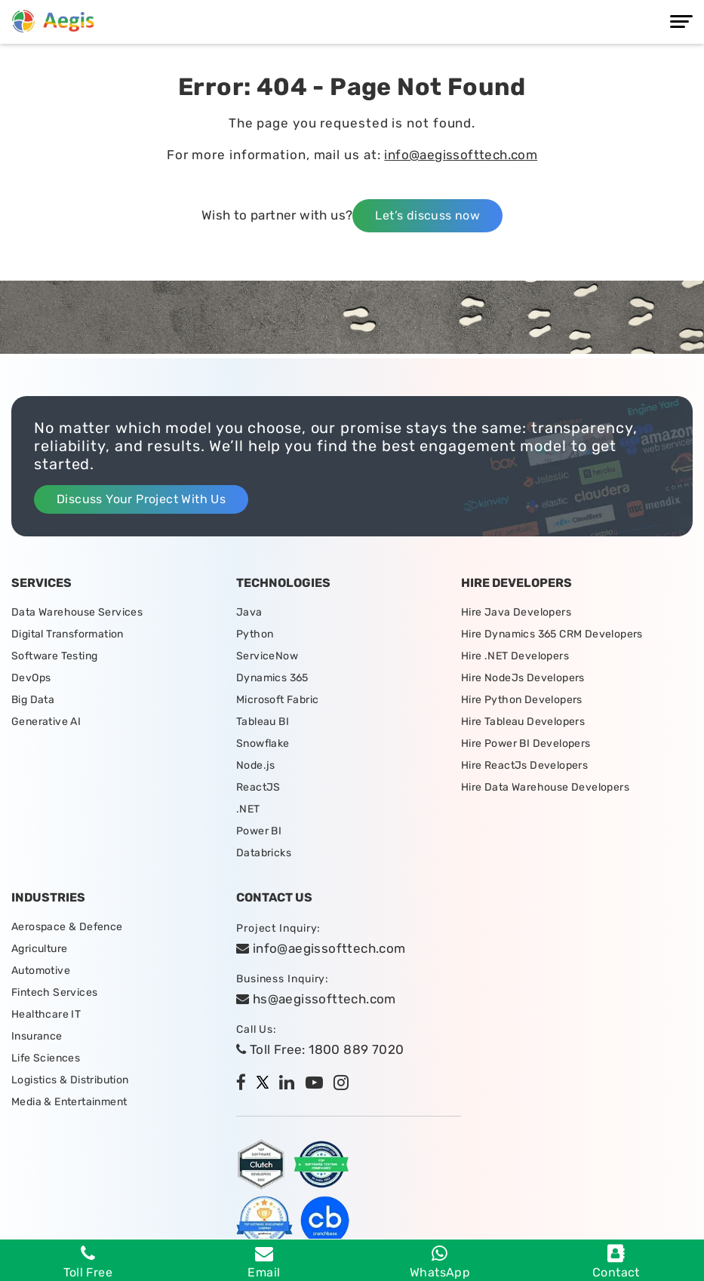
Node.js (255, 765)
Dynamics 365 (272, 677)
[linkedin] (290, 1084)
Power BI (258, 831)
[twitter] (266, 1084)
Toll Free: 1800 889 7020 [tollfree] (320, 1049)
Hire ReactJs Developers (524, 765)
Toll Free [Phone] (87, 1261)
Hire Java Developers (516, 612)
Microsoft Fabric (277, 699)
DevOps (31, 677)
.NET (248, 809)
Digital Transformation (67, 634)
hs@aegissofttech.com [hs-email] (316, 998)
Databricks (263, 852)
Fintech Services (54, 992)
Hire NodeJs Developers (523, 677)
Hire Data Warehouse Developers (545, 787)
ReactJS (258, 787)
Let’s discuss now (427, 215)
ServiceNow (267, 656)
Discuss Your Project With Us (141, 499)
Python (254, 634)
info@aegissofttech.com (460, 154)
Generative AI (46, 721)
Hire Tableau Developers (523, 721)
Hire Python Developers (522, 699)
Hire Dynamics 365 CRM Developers (552, 634)
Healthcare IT (46, 1014)
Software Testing (54, 656)
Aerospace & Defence (67, 926)
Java (249, 612)
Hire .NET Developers (515, 656)
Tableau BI (262, 721)
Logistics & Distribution (70, 1080)
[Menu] (681, 21)
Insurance (37, 1036)
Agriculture (39, 948)
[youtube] (318, 1084)
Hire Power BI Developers (526, 743)
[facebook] (245, 1084)
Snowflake (263, 743)
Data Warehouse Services (77, 612)
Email (263, 1261)
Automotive (40, 970)
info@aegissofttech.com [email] (321, 948)
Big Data (32, 699)
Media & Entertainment (69, 1101)
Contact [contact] (616, 1261)
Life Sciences (45, 1058)
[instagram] (345, 1084)
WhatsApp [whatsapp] (440, 1261)
